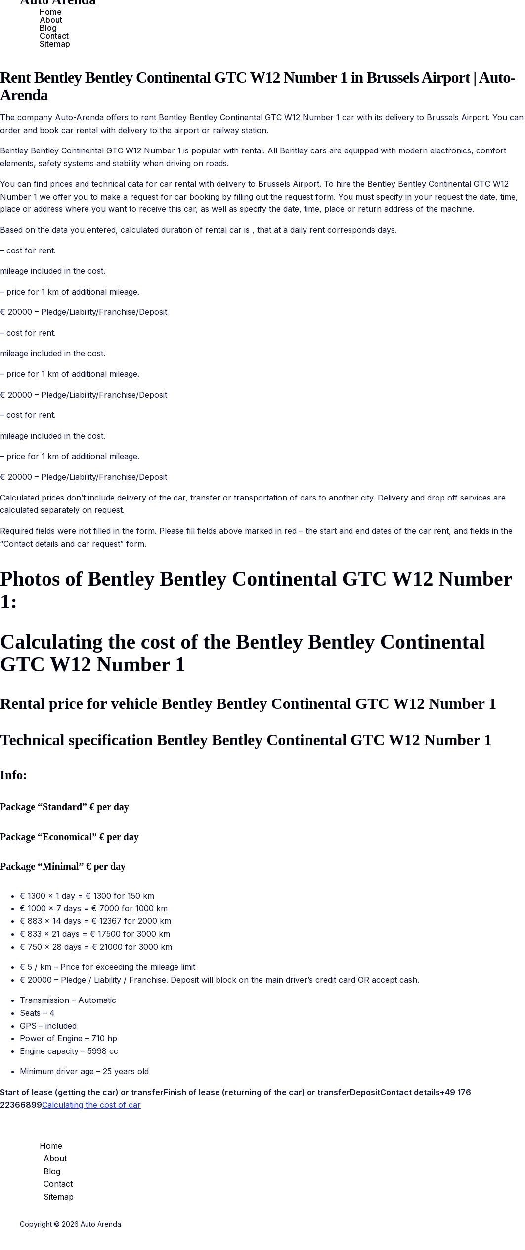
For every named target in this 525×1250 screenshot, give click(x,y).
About (51, 20)
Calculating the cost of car (91, 1105)
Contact (54, 36)
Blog (48, 28)
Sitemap (55, 44)
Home (51, 12)
